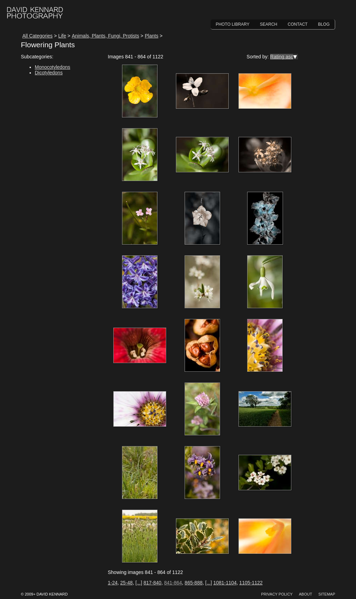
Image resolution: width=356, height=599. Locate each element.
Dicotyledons (49, 72)
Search (268, 24)
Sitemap (326, 594)
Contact (298, 24)
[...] (138, 582)
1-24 (113, 582)
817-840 (152, 582)
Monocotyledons (52, 67)
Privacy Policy (277, 594)
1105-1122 (250, 582)
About (305, 594)
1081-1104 (225, 582)
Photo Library (233, 24)
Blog (324, 24)
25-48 (126, 582)
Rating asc (281, 56)
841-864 (173, 582)
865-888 (193, 582)
